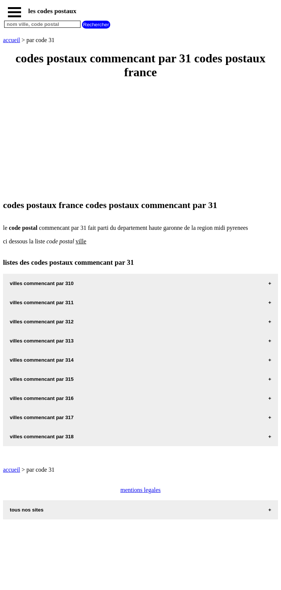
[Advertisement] (140, 140)
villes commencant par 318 (42, 436)
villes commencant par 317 (42, 417)
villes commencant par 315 (42, 379)
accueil (11, 40)
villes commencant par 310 (42, 283)
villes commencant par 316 (42, 398)
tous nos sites (27, 510)
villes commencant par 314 (42, 360)
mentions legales (140, 490)
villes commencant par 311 (42, 302)
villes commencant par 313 (42, 341)
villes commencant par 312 (42, 321)
